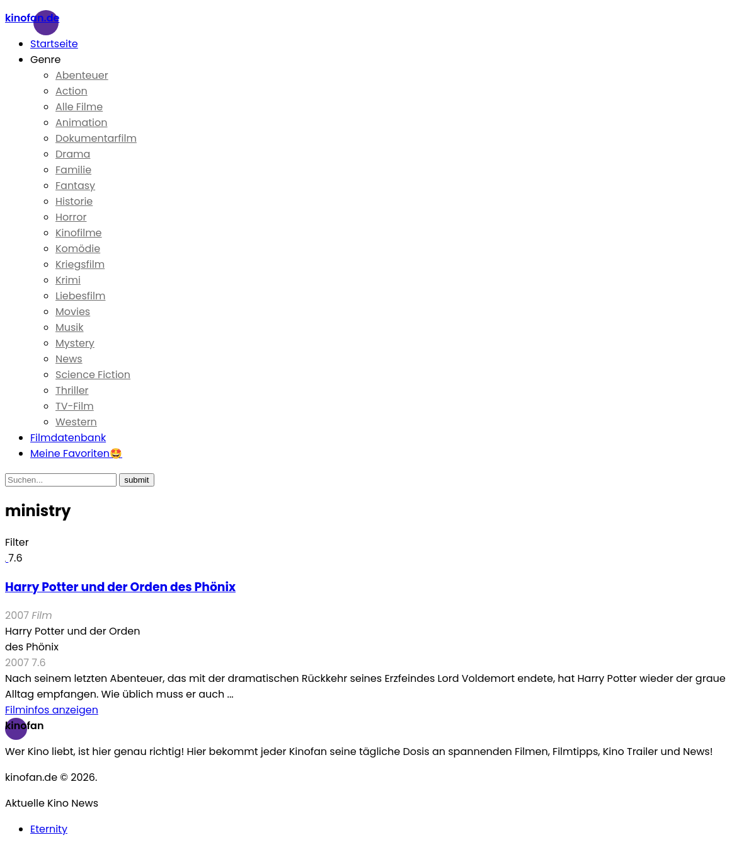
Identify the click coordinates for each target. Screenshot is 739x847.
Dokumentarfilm (96, 138)
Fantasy (75, 185)
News (69, 359)
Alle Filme (79, 107)
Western (76, 422)
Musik (69, 327)
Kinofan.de (32, 18)
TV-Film (74, 406)
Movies (72, 311)
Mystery (75, 343)
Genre (45, 59)
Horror (70, 217)
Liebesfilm (80, 296)
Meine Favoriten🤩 (76, 453)
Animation (81, 122)
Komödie (77, 248)
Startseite (54, 44)
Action (71, 91)
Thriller (72, 390)
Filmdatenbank (68, 437)
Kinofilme (78, 233)
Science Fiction (92, 374)
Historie (74, 201)
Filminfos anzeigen (51, 710)
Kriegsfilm (80, 264)
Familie (73, 170)
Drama (72, 154)
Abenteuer (81, 75)
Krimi (68, 280)
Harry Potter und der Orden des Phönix (120, 587)
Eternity (48, 829)
